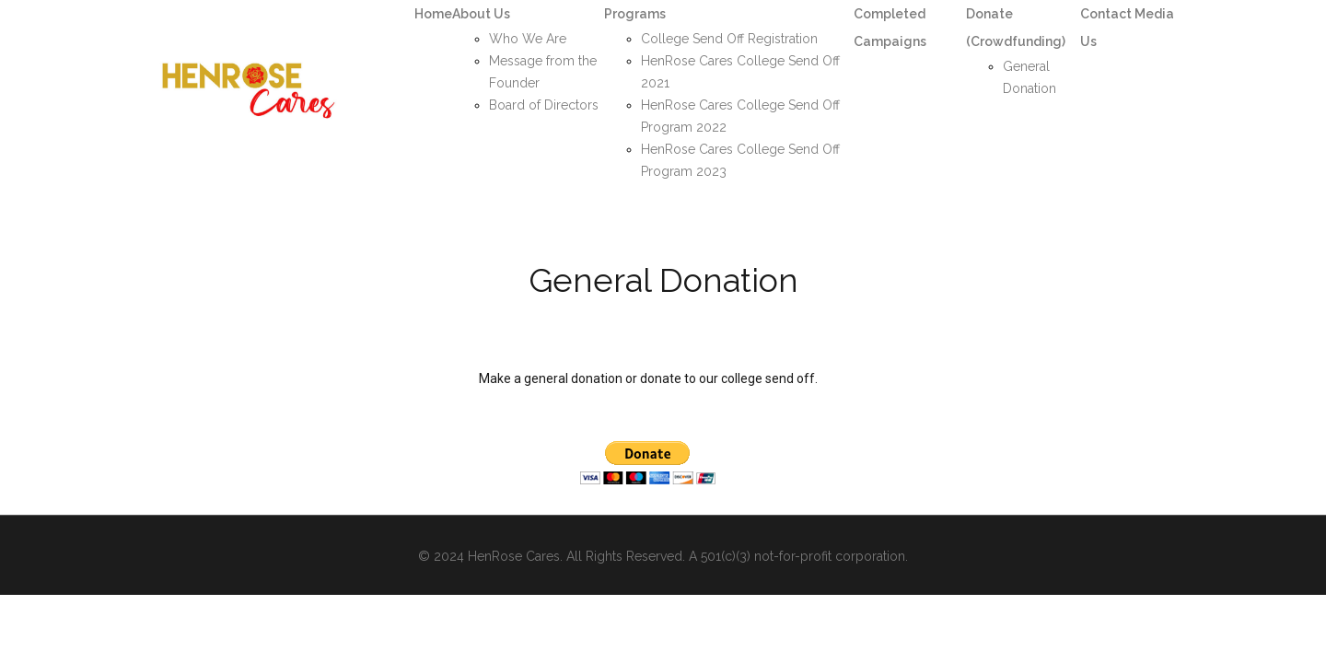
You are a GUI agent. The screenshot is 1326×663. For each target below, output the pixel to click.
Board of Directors (544, 105)
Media (1154, 13)
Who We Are (527, 38)
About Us (481, 13)
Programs (635, 13)
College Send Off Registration (729, 38)
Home (433, 13)
